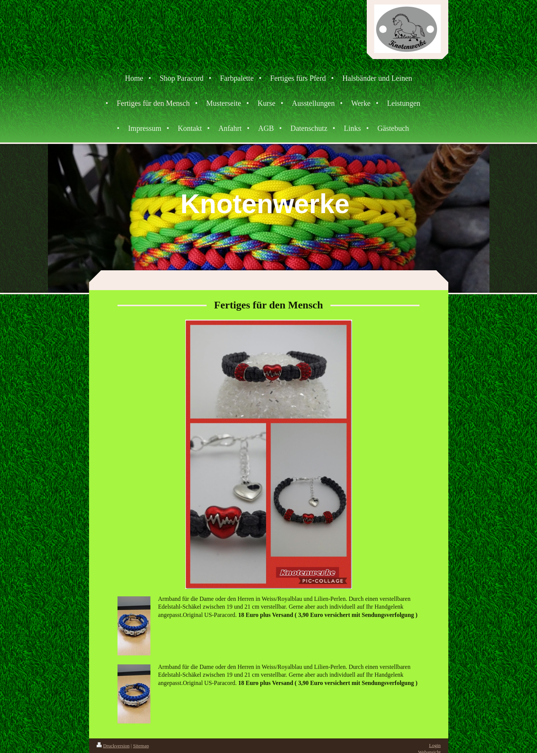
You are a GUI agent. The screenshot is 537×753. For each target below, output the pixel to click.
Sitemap (141, 746)
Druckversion (113, 746)
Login (434, 745)
